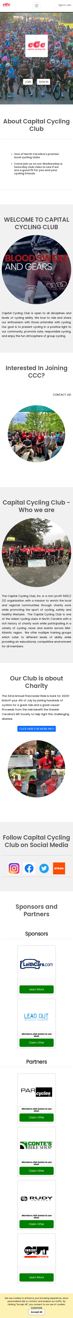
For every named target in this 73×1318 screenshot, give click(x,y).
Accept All (36, 1312)
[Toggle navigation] (36, 6)
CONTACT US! (62, 395)
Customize (36, 1307)
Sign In (61, 5)
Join (69, 5)
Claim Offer (36, 1042)
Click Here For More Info (36, 729)
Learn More (36, 989)
